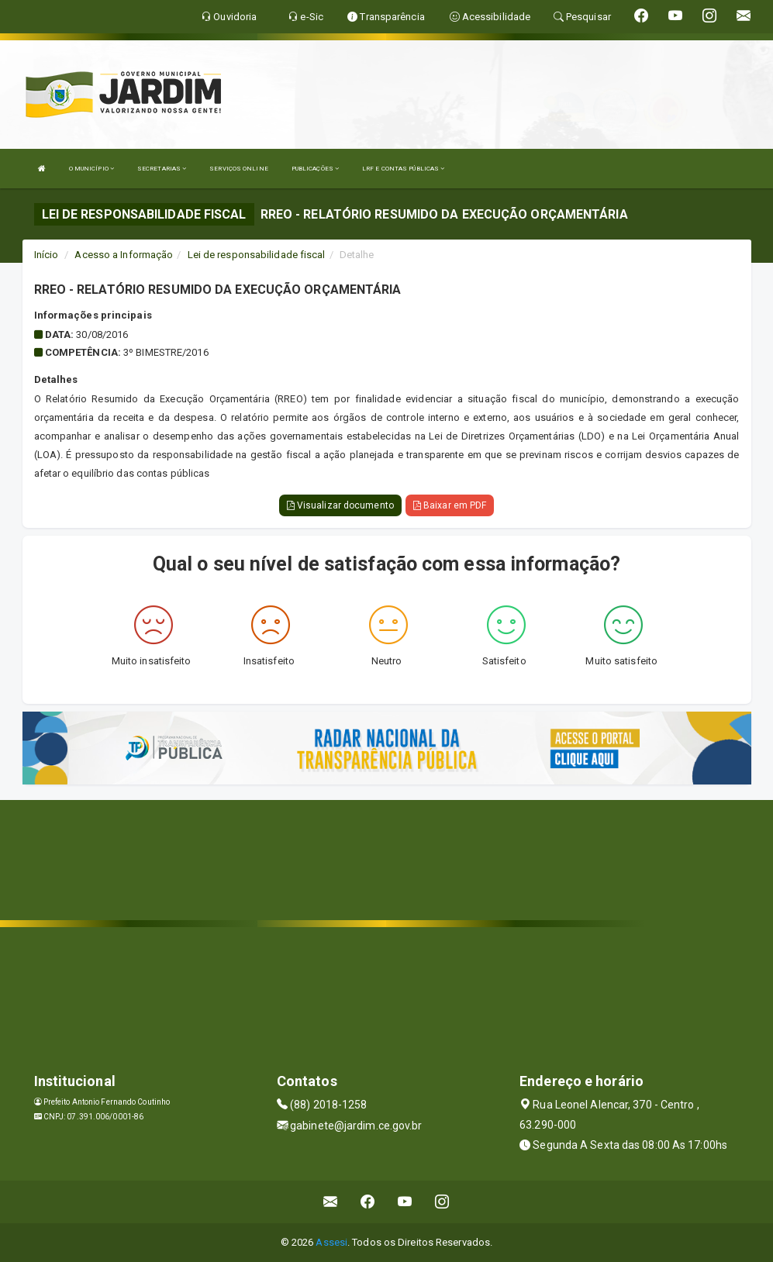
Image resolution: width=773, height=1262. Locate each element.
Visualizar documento (340, 505)
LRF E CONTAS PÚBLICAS (403, 168)
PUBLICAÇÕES (315, 168)
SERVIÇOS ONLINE (238, 168)
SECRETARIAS (161, 168)
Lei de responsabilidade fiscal (257, 254)
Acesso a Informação (123, 254)
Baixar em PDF (450, 505)
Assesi (331, 1242)
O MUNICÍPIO (91, 168)
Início (46, 254)
